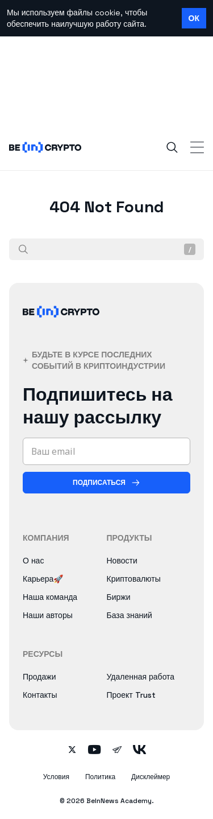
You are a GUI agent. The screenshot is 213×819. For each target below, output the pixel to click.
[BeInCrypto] (61, 325)
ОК (194, 18)
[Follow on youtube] (94, 751)
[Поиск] (23, 249)
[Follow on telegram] (117, 751)
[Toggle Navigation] (197, 147)
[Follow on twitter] (72, 751)
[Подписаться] (106, 482)
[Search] (172, 147)
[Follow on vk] (139, 751)
